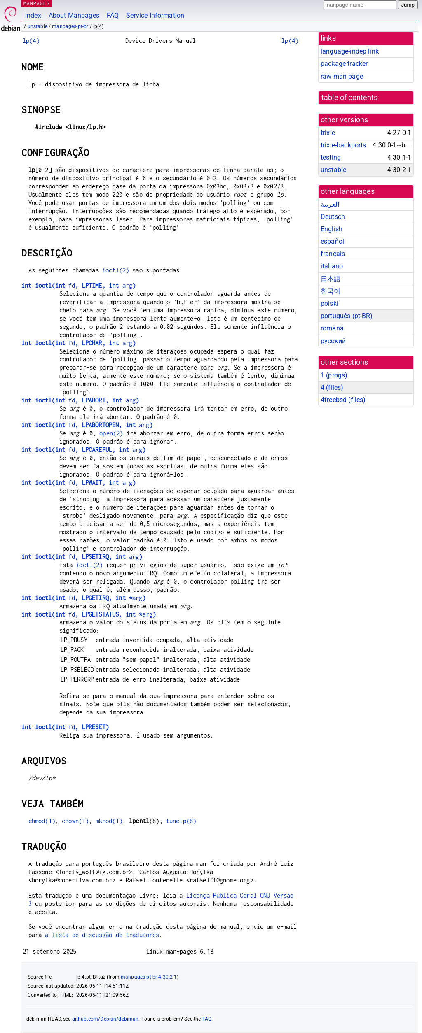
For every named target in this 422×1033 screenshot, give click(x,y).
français (333, 254)
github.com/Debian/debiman (105, 1019)
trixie (328, 133)
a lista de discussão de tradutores (102, 934)
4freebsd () (343, 400)
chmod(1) (41, 820)
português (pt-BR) (347, 316)
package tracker (344, 63)
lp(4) (31, 40)
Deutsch (333, 217)
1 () (334, 375)
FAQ (113, 15)
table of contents (349, 97)
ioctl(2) (115, 270)
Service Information (155, 15)
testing (331, 157)
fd (65, 727)
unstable (37, 26)
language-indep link (350, 51)
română (332, 328)
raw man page (342, 76)
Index (33, 15)
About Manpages (74, 15)
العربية (330, 204)
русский (333, 341)
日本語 (330, 279)
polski (329, 303)
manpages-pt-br (70, 26)
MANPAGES (36, 3)
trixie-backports (343, 145)
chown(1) (75, 820)
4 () (332, 387)
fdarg (78, 285)
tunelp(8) (181, 820)
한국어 (330, 291)
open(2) (111, 433)
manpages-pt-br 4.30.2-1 (149, 977)
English (331, 229)
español (332, 241)
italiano (332, 266)
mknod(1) (109, 820)
